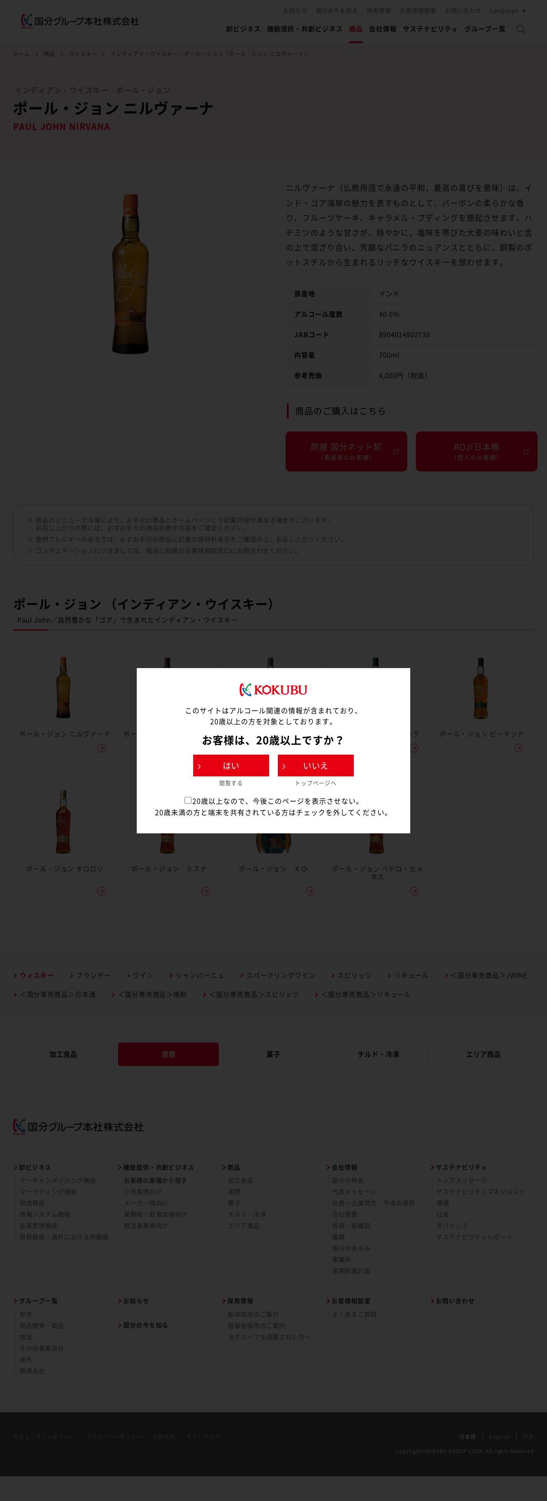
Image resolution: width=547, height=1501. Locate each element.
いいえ (316, 765)
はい (231, 765)
